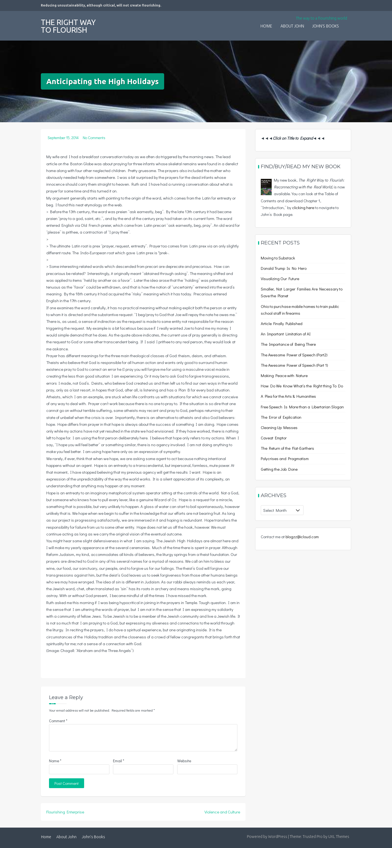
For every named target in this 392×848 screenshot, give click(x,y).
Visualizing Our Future (280, 278)
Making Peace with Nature (284, 375)
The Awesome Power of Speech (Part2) (294, 354)
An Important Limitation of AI (286, 333)
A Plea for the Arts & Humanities (288, 396)
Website (184, 760)
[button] (347, 23)
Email (118, 760)
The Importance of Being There (288, 344)
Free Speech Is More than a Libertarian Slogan (302, 406)
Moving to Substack (278, 258)
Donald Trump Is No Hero (284, 268)
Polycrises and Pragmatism (285, 458)
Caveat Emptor (274, 437)
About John (292, 26)
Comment (58, 720)
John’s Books (325, 26)
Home (266, 26)
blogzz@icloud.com (302, 536)
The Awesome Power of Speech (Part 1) (294, 365)
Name (55, 760)
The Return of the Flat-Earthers (287, 448)
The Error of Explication (281, 417)
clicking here (303, 207)
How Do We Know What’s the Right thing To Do (302, 385)
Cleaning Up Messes (279, 427)
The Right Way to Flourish (68, 26)
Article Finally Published (281, 323)
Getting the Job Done (279, 469)
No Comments (94, 137)
